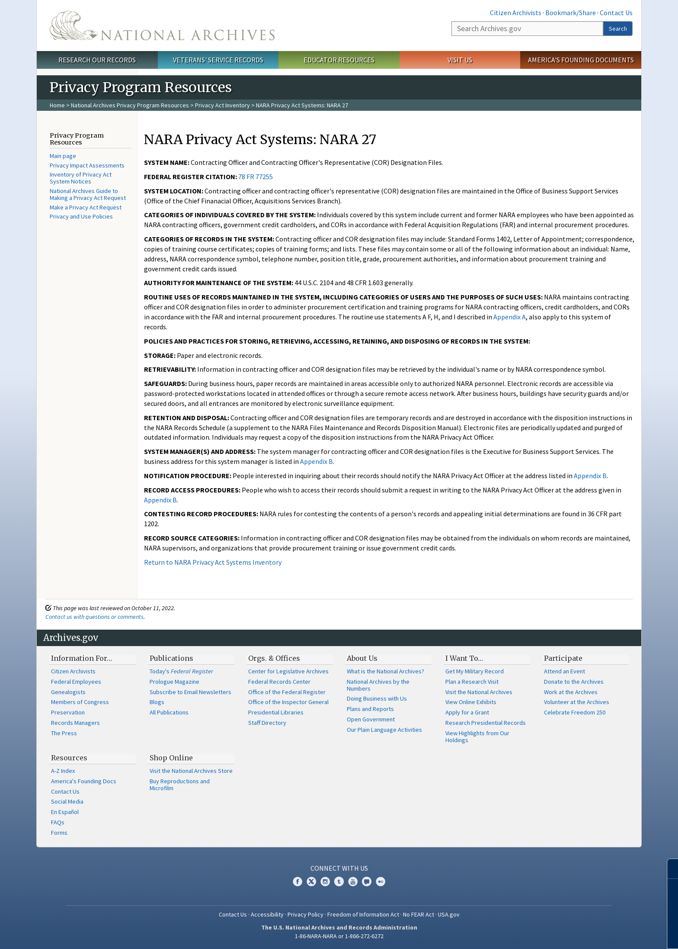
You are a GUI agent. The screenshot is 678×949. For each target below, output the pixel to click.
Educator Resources (339, 59)
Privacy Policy (305, 914)
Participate (563, 658)
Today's (181, 671)
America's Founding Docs (83, 781)
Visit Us (460, 59)
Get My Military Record (474, 671)
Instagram (325, 881)
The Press (64, 733)
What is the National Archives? (385, 671)
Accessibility (267, 914)
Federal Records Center (279, 681)
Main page (63, 156)
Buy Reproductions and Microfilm (180, 784)
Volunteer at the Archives (576, 702)
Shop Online (171, 757)
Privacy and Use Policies (81, 216)
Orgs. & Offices (274, 658)
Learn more (601, 933)
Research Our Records (97, 59)
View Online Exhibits (470, 702)
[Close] (667, 868)
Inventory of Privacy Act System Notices (81, 177)
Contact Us (616, 12)
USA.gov (449, 914)
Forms (59, 832)
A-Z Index (63, 771)
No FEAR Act (418, 914)
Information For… (81, 658)
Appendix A (509, 316)
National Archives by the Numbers (378, 685)
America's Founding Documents (581, 59)
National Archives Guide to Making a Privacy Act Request (88, 194)
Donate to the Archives (574, 681)
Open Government (371, 719)
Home (57, 105)
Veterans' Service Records (218, 59)
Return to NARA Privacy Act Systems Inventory (212, 562)
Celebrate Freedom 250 (574, 712)
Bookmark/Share (570, 12)
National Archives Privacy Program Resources (130, 105)
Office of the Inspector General (288, 702)
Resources (69, 757)
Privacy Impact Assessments (87, 165)
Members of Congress (80, 702)
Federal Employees (76, 681)
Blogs (157, 702)
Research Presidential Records (485, 723)
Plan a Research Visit (472, 681)
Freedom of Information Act (363, 914)
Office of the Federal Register (287, 692)
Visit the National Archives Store (191, 771)
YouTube (353, 881)
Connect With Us (339, 868)
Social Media (67, 801)
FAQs (57, 822)
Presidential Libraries (276, 712)
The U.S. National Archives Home (162, 25)
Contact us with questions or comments (94, 617)
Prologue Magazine (174, 681)
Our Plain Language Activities (384, 729)
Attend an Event (564, 671)
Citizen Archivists (515, 12)
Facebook (297, 881)
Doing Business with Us (377, 698)
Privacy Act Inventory (222, 105)
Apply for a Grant (467, 712)
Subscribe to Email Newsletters (190, 692)
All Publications (169, 712)
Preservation (68, 712)
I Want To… (464, 658)
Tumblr (339, 881)
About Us (362, 658)
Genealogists (68, 692)
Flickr (380, 881)
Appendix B (316, 461)
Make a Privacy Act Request (86, 207)
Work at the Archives (571, 692)
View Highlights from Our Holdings (477, 736)
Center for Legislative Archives (288, 671)
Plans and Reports (370, 709)
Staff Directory (267, 723)
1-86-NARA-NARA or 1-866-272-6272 (339, 936)
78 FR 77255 (255, 176)
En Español (65, 812)
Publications (171, 658)
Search (618, 28)
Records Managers (75, 723)
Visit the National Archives (478, 692)
